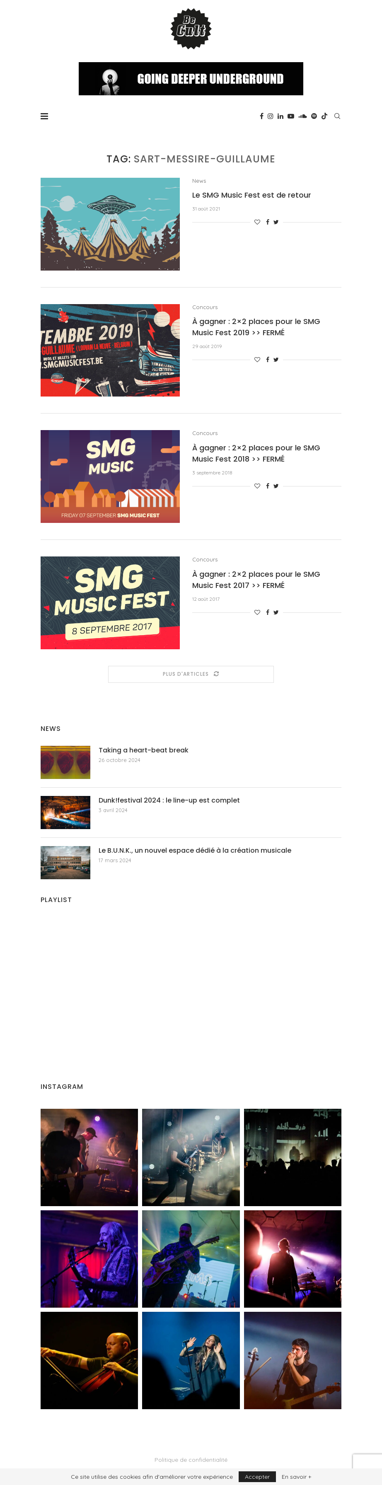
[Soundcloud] (302, 116)
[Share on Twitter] (276, 222)
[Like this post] (257, 222)
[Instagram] (270, 116)
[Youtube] (291, 116)
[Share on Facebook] (267, 222)
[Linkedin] (280, 116)
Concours (205, 307)
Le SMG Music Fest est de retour (251, 195)
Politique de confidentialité (191, 1459)
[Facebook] (262, 116)
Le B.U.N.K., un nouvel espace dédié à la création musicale (195, 850)
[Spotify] (314, 116)
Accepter (257, 1476)
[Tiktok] (324, 116)
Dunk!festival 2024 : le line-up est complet (169, 800)
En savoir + (296, 1477)
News (199, 181)
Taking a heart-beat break (144, 750)
